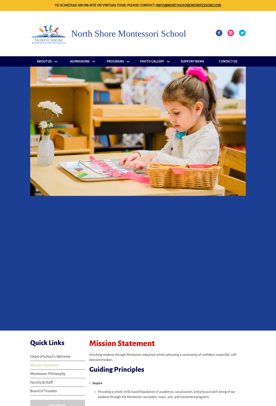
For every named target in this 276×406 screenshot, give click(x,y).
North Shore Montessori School (128, 34)
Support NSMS (192, 61)
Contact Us (228, 61)
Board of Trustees (43, 391)
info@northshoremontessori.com (188, 5)
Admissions (80, 61)
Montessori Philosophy (48, 374)
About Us (44, 61)
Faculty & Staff (41, 382)
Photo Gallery (152, 61)
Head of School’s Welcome (50, 357)
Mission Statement (44, 365)
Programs (115, 61)
